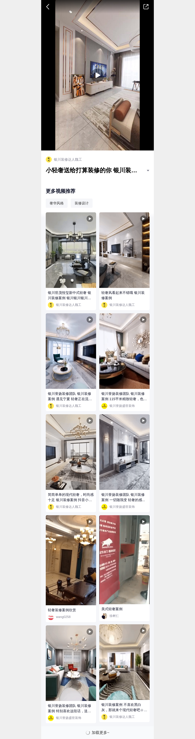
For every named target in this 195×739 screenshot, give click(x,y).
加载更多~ (100, 733)
